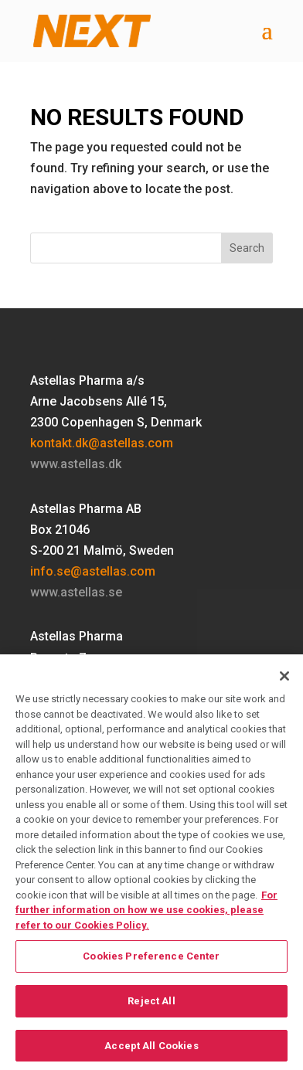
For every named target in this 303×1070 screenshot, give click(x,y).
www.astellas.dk (75, 464)
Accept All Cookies (151, 1050)
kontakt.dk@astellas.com (101, 443)
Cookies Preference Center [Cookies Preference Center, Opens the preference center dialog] (151, 961)
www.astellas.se (76, 592)
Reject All (151, 1005)
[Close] (284, 681)
